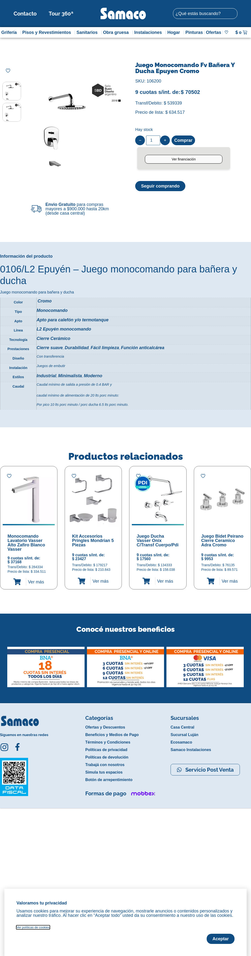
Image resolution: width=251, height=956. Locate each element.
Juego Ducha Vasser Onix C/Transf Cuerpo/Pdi (158, 540)
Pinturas (194, 32)
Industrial (46, 375)
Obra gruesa (117, 32)
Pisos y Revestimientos (47, 32)
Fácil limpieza (105, 347)
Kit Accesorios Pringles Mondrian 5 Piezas (93, 540)
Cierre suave (50, 347)
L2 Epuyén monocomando (64, 329)
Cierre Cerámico (53, 338)
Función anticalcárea (142, 347)
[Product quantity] (153, 140)
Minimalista (70, 375)
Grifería (10, 32)
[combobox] (205, 13)
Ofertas (213, 32)
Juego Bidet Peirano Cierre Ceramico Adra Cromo (222, 540)
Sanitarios (88, 32)
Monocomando (52, 310)
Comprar (183, 140)
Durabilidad (77, 347)
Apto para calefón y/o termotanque (73, 319)
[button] (3, 663)
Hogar (174, 32)
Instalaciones (149, 32)
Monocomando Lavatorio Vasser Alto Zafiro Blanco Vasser (26, 543)
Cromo (45, 301)
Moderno (93, 375)
